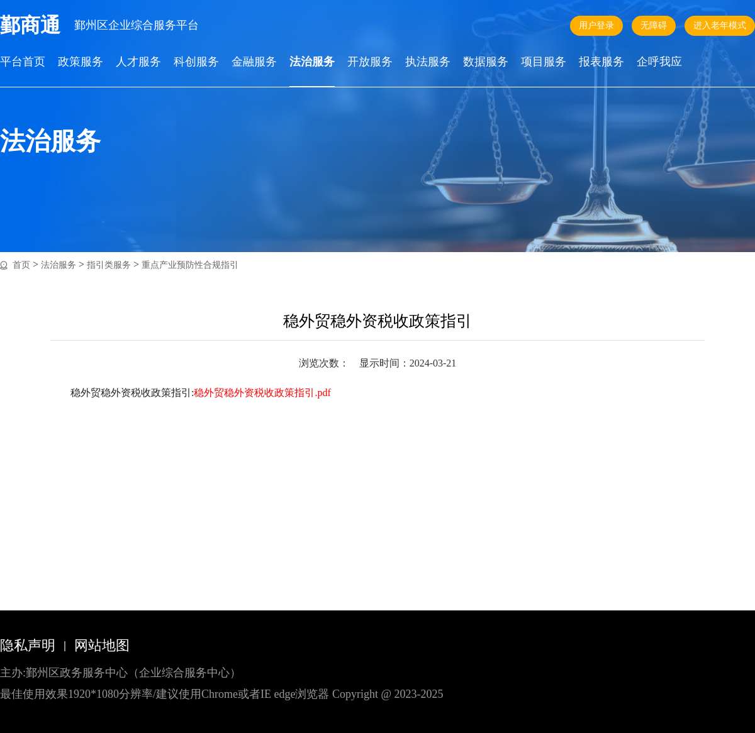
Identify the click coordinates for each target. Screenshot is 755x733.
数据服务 (485, 62)
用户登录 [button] (596, 25)
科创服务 (196, 62)
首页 (21, 265)
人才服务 (138, 62)
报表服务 (601, 62)
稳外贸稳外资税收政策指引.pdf (262, 392)
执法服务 (427, 62)
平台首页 (22, 62)
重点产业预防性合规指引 (190, 265)
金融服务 (254, 62)
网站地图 (102, 645)
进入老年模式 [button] (719, 25)
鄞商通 (30, 25)
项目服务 (543, 62)
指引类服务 (109, 265)
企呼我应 (659, 62)
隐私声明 (27, 645)
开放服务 (370, 62)
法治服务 (312, 62)
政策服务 (80, 62)
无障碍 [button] (653, 25)
